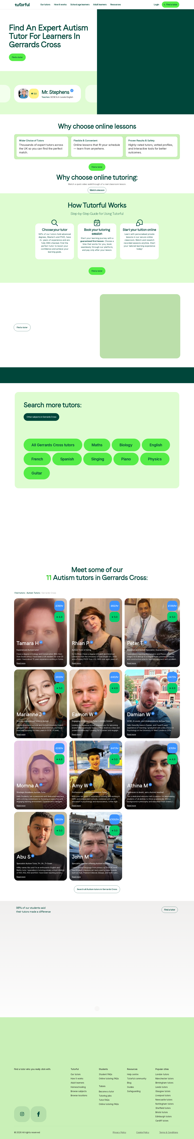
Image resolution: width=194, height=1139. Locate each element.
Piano (126, 459)
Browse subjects (79, 1091)
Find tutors (20, 593)
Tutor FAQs (104, 1100)
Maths (97, 445)
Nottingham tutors (164, 1104)
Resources (115, 4)
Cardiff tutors (161, 1120)
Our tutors (45, 4)
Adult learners (100, 4)
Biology (126, 445)
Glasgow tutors (162, 1091)
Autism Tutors (33, 593)
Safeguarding (133, 1091)
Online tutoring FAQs (109, 1078)
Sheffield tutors (163, 1108)
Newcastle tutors (163, 1099)
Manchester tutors (164, 1078)
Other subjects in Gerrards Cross (41, 417)
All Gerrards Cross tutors (52, 445)
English (156, 445)
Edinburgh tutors (163, 1116)
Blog (129, 1083)
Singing (97, 459)
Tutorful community (136, 1078)
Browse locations (79, 1095)
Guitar (36, 473)
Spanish (67, 459)
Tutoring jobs (105, 1096)
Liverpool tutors (163, 1095)
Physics (155, 459)
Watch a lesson (97, 190)
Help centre (132, 1074)
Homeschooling (78, 1087)
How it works (60, 4)
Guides (130, 1087)
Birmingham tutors (164, 1083)
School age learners (79, 4)
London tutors (162, 1074)
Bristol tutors (161, 1112)
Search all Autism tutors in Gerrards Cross (97, 889)
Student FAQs (105, 1074)
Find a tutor (17, 57)
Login (156, 4)
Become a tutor (106, 1091)
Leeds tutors (161, 1087)
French (37, 459)
